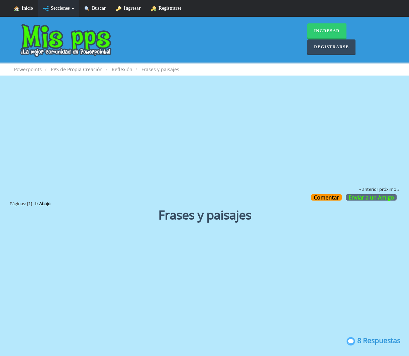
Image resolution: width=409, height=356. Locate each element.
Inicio (23, 8)
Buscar (95, 8)
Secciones (58, 8)
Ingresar (128, 8)
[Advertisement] (204, 136)
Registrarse (166, 8)
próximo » (389, 189)
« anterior (368, 189)
